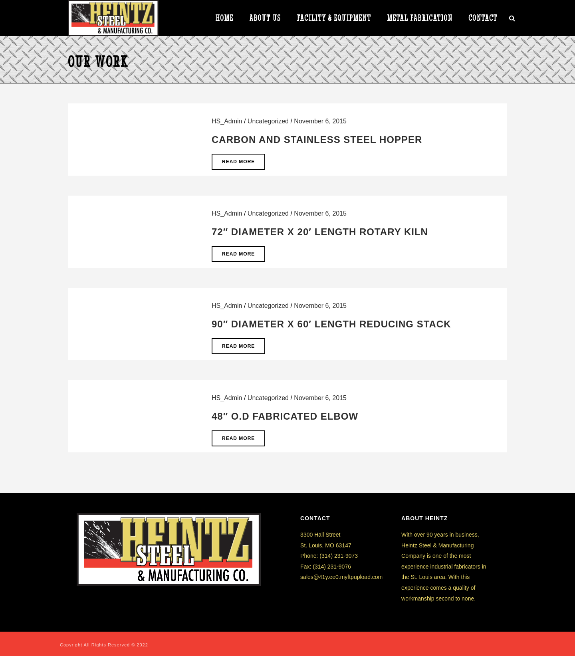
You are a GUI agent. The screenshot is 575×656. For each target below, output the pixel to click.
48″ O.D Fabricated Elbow (285, 416)
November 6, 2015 (320, 121)
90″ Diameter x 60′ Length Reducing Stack (331, 324)
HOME (224, 18)
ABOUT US (265, 18)
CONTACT (482, 18)
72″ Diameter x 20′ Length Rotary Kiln (320, 231)
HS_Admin (227, 121)
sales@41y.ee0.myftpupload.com (341, 577)
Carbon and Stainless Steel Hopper (317, 139)
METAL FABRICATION (419, 18)
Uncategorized (268, 121)
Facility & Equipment (334, 18)
